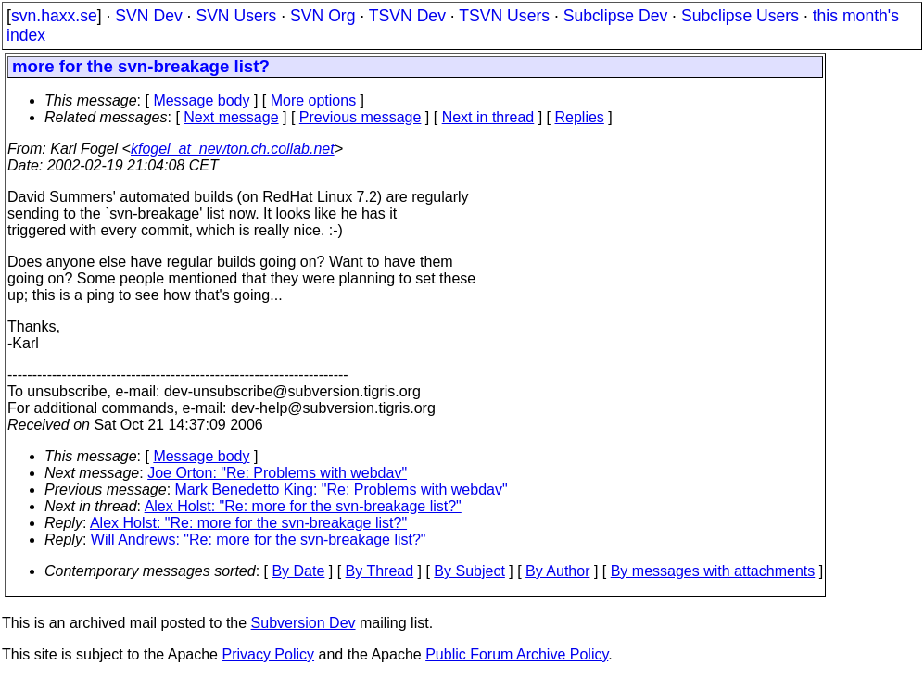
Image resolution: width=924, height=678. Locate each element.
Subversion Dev (303, 623)
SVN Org (322, 15)
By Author (557, 571)
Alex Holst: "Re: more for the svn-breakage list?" (303, 506)
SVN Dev (148, 15)
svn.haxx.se (54, 15)
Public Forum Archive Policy (516, 654)
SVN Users (236, 15)
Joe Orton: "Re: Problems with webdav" (277, 473)
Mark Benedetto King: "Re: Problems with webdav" (341, 489)
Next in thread (488, 117)
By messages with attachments (713, 571)
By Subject (469, 571)
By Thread (380, 571)
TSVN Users (504, 15)
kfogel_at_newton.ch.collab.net (233, 149)
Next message (231, 117)
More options (314, 100)
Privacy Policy (268, 654)
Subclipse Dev (615, 15)
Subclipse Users (740, 15)
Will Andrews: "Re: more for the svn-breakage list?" (258, 539)
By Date (298, 571)
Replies (579, 117)
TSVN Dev (407, 15)
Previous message (360, 117)
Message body (201, 100)
